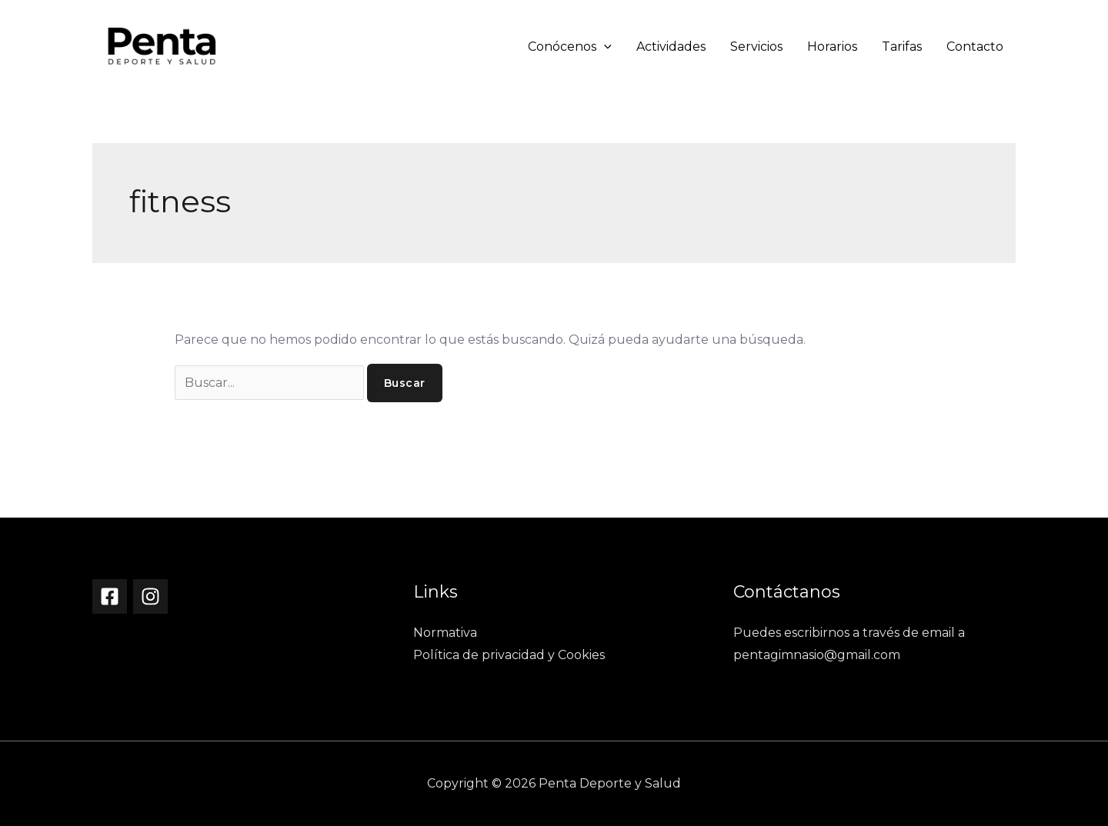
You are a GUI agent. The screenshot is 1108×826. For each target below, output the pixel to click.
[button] (604, 46)
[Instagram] (150, 596)
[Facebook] (109, 596)
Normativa (445, 632)
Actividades (671, 46)
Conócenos (570, 46)
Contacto (974, 46)
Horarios (832, 46)
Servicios (756, 46)
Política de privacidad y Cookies (509, 655)
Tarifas (902, 46)
